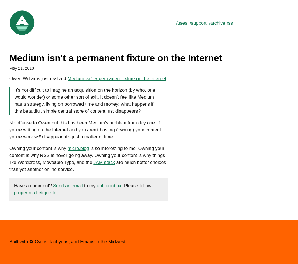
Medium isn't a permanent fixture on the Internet (117, 78)
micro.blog (78, 148)
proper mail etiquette (35, 192)
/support (198, 23)
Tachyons (59, 241)
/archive (217, 23)
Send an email (68, 185)
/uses (181, 23)
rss (230, 23)
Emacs (87, 241)
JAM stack (104, 162)
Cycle (40, 241)
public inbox (109, 185)
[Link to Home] (22, 34)
